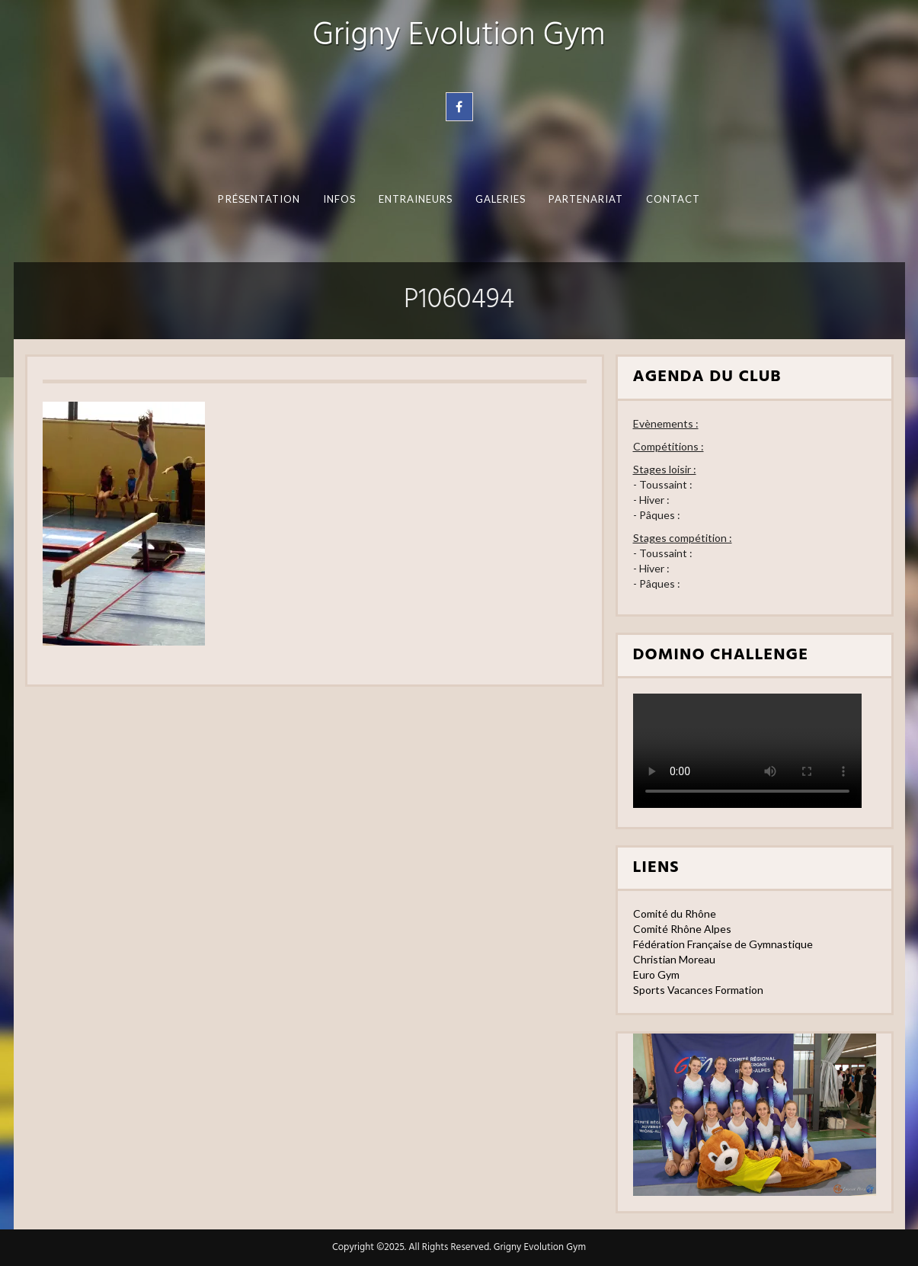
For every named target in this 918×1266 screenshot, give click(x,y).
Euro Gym (656, 974)
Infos (338, 199)
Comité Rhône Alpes (682, 928)
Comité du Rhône (674, 913)
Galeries (500, 199)
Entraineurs (415, 199)
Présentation (259, 199)
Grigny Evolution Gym (458, 36)
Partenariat (585, 199)
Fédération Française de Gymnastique (723, 943)
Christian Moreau (674, 959)
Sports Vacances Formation (698, 989)
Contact (672, 199)
